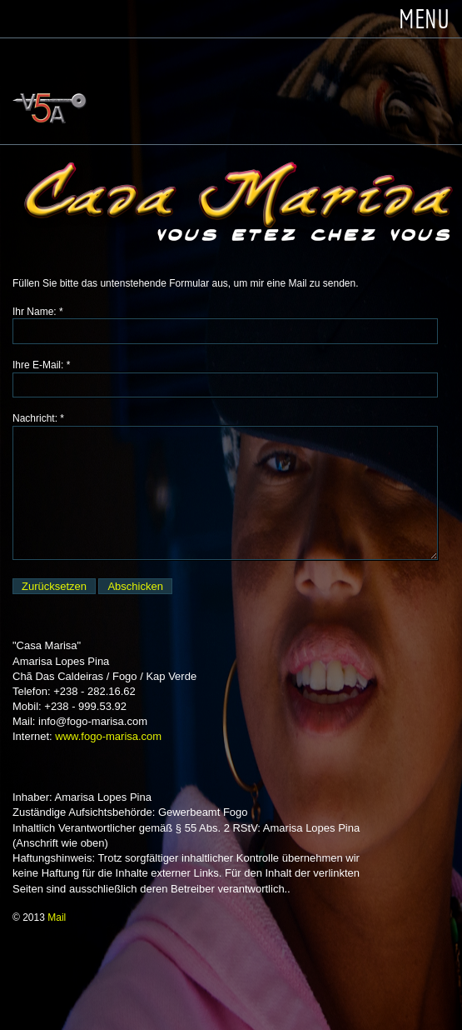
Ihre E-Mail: (37, 365)
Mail (56, 917)
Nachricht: (34, 418)
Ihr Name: (34, 312)
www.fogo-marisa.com (108, 736)
